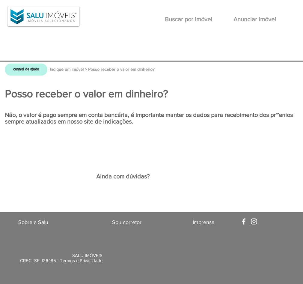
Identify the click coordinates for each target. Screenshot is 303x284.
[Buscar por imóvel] (188, 19)
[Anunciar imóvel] (255, 19)
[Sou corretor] (126, 223)
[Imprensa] (203, 223)
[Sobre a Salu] (33, 223)
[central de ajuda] (26, 70)
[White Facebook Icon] (244, 221)
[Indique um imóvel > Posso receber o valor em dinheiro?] (102, 70)
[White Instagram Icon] (254, 221)
